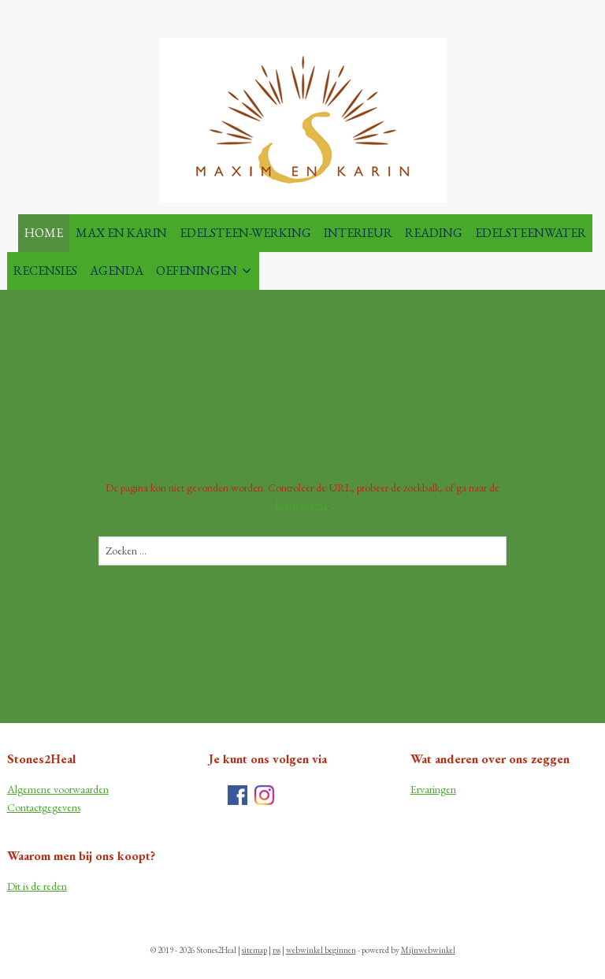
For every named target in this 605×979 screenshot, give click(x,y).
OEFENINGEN (204, 270)
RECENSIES (45, 270)
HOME (43, 232)
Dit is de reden (37, 886)
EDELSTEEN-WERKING (245, 232)
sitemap (254, 949)
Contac (23, 807)
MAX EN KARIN (121, 232)
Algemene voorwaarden (58, 789)
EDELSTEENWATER (530, 232)
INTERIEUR (358, 232)
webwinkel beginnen (321, 949)
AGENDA (116, 270)
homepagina (302, 505)
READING (433, 232)
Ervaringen (433, 789)
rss (276, 949)
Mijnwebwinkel (428, 949)
